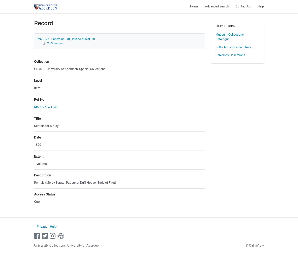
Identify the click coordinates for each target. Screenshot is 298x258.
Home (194, 6)
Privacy (42, 227)
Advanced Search (217, 6)
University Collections (230, 55)
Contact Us (243, 6)
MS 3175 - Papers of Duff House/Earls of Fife (67, 39)
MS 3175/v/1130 (46, 107)
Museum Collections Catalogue (229, 37)
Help (260, 6)
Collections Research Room (234, 47)
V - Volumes (54, 43)
